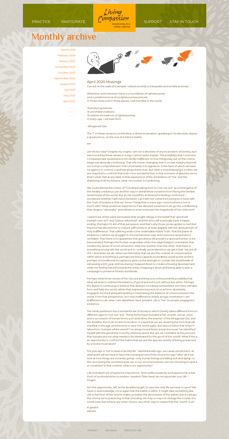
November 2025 (65, 66)
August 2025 (67, 84)
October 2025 (66, 72)
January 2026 (67, 61)
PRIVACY (93, 430)
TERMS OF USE (132, 430)
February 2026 (66, 55)
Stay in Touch (184, 21)
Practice (41, 21)
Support (153, 21)
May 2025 (69, 95)
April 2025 (69, 101)
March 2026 (68, 49)
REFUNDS (111, 430)
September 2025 (64, 78)
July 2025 (69, 89)
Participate (73, 21)
